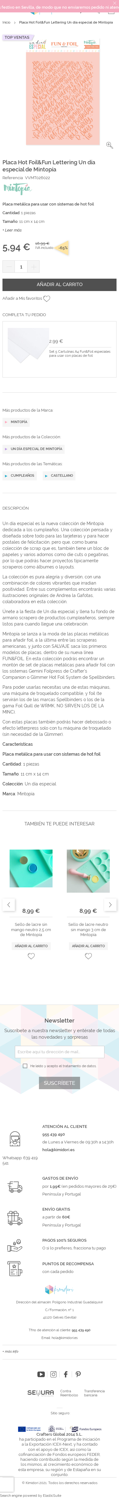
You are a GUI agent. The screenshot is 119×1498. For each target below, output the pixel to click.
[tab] (59, 513)
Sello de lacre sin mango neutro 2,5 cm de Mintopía (31, 929)
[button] (109, 145)
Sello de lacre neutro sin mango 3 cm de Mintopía (88, 929)
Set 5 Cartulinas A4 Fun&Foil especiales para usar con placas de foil (79, 354)
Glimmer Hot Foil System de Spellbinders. (73, 677)
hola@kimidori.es (65, 1338)
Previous (8, 905)
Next (110, 905)
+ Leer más (12, 230)
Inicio (6, 22)
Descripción (15, 508)
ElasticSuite (52, 1496)
